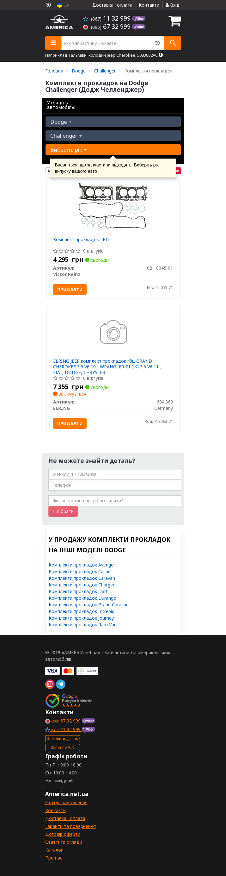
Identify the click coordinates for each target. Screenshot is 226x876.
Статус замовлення (66, 802)
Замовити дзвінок (63, 738)
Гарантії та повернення (70, 826)
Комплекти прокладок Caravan (82, 578)
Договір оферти (62, 834)
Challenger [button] (66, 135)
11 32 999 (107, 18)
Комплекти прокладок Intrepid (81, 611)
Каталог (54, 850)
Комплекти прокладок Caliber (80, 571)
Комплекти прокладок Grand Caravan (89, 605)
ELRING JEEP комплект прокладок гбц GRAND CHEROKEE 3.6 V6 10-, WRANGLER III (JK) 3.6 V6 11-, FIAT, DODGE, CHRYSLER (107, 366)
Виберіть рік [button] (68, 149)
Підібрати (63, 511)
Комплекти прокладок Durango (82, 598)
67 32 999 (107, 26)
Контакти (149, 5)
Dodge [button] (60, 121)
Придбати (69, 289)
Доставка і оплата (112, 5)
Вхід (173, 5)
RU (48, 5)
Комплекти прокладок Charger (81, 585)
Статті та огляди (63, 842)
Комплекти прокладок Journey (81, 618)
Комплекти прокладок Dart (78, 591)
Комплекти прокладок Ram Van (83, 625)
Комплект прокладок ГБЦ (81, 239)
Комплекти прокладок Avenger (82, 565)
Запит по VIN (62, 747)
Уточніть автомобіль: (61, 104)
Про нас (53, 858)
